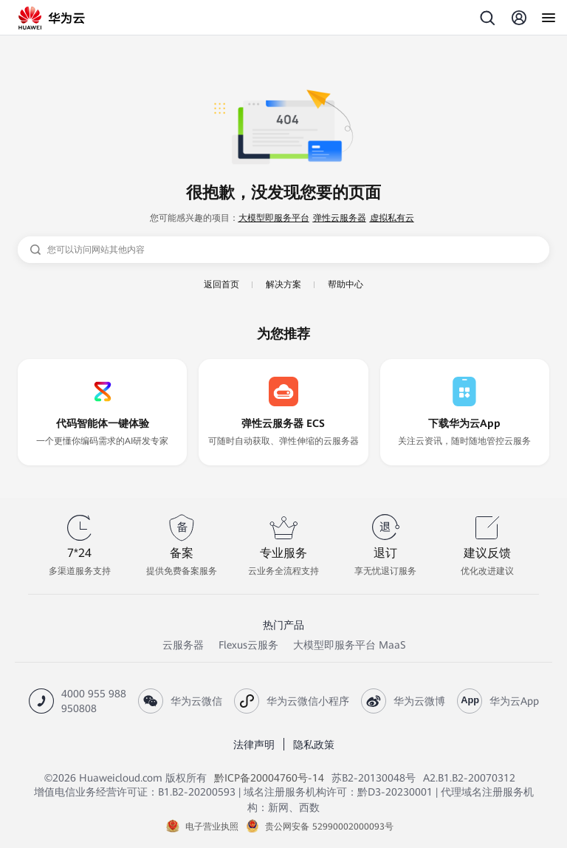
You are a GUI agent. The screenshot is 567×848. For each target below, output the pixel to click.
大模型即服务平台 (273, 218)
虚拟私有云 (392, 218)
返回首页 (221, 284)
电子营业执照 (211, 826)
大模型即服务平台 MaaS (349, 645)
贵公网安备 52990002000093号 (329, 826)
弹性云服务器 (339, 218)
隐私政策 (313, 744)
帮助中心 (345, 284)
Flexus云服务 (248, 645)
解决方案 (283, 284)
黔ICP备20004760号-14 (269, 778)
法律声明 (254, 744)
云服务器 (183, 645)
